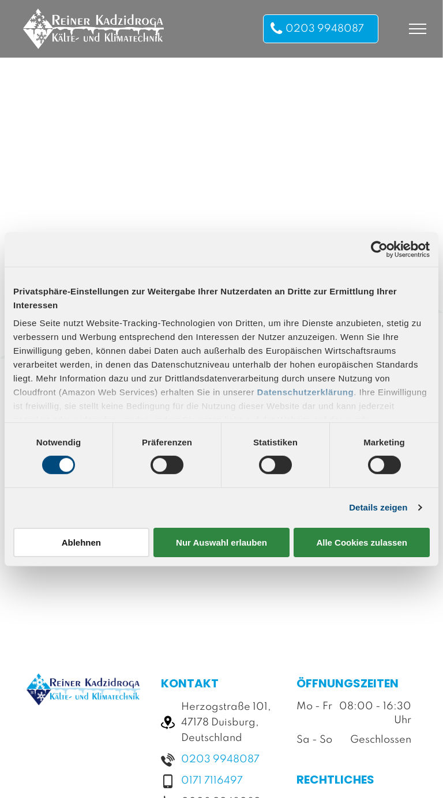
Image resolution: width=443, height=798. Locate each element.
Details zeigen (378, 507)
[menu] (418, 29)
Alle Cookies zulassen (361, 542)
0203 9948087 (220, 759)
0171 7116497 (212, 781)
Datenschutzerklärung (305, 392)
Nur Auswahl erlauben (221, 542)
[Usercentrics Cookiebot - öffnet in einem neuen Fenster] (379, 249)
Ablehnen (81, 542)
